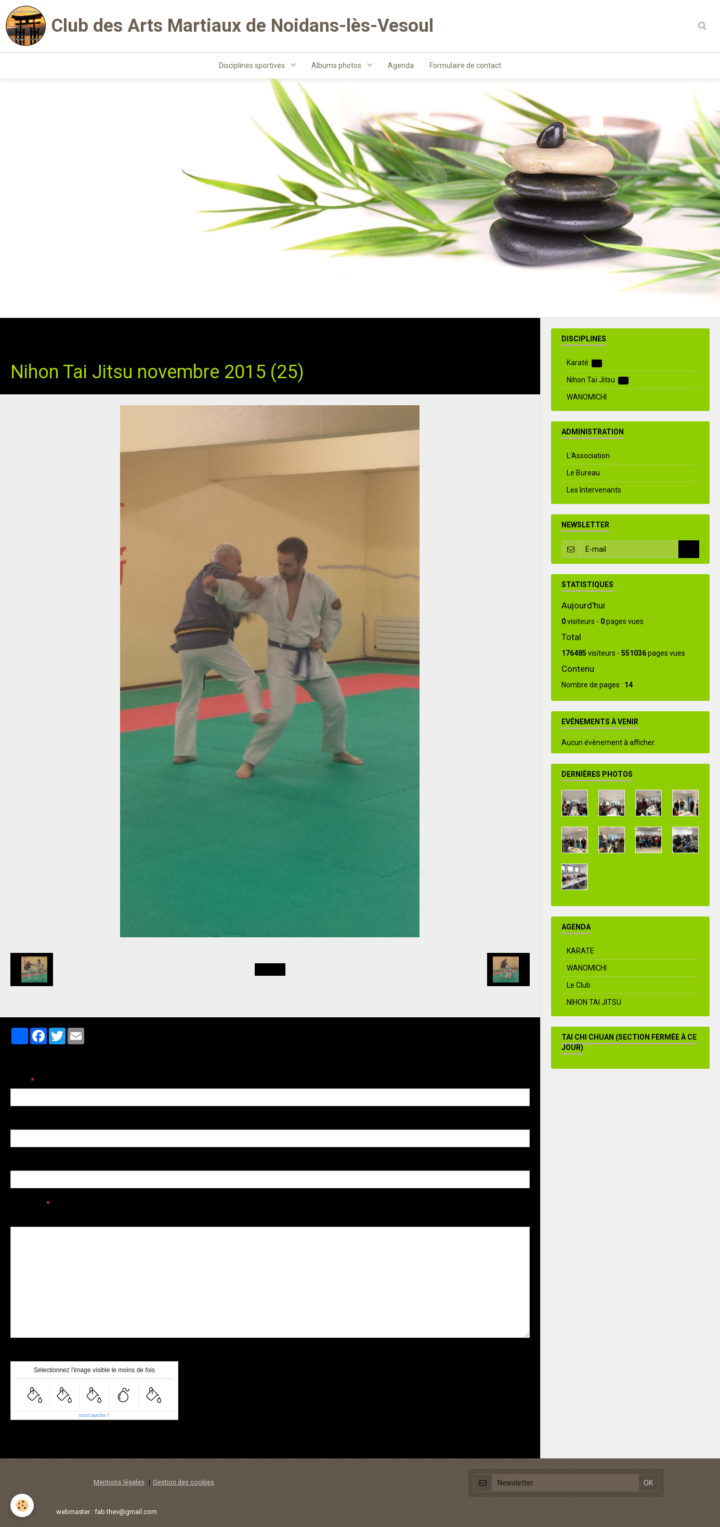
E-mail (21, 1122)
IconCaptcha (92, 1415)
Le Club (579, 985)
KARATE (580, 951)
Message (26, 1204)
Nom (18, 1081)
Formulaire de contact (465, 65)
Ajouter (32, 1439)
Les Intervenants (594, 490)
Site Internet (31, 1163)
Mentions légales (119, 1482)
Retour (270, 969)
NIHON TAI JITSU (594, 1002)
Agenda (401, 65)
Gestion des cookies (183, 1482)
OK (688, 549)
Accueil (23, 334)
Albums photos (337, 65)
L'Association (588, 456)
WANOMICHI (587, 397)
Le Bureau (583, 473)
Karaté (585, 362)
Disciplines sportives (252, 65)
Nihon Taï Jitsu (144, 334)
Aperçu (195, 1217)
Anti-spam (28, 1353)
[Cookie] (22, 1505)
